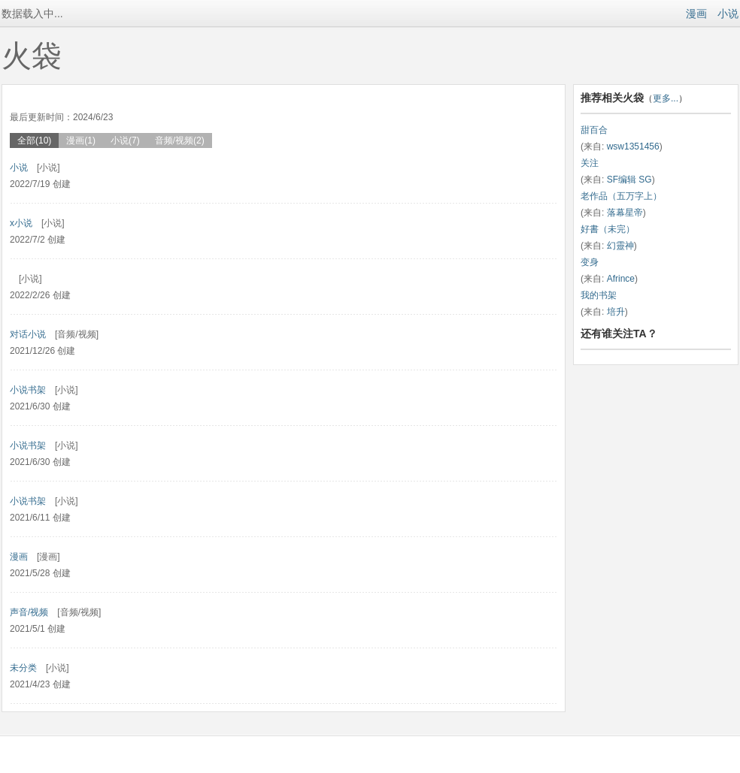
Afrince (621, 278)
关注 (590, 163)
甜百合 (594, 130)
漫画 (696, 14)
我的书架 (599, 295)
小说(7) (125, 140)
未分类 (23, 668)
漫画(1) (81, 140)
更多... (665, 98)
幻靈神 (620, 245)
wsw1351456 (633, 146)
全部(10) (34, 140)
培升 (616, 311)
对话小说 (28, 334)
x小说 (21, 223)
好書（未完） (608, 229)
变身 (590, 262)
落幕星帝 (625, 212)
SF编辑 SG (629, 179)
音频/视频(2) (180, 140)
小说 (727, 14)
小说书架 (28, 390)
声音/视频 (29, 612)
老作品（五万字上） (621, 196)
